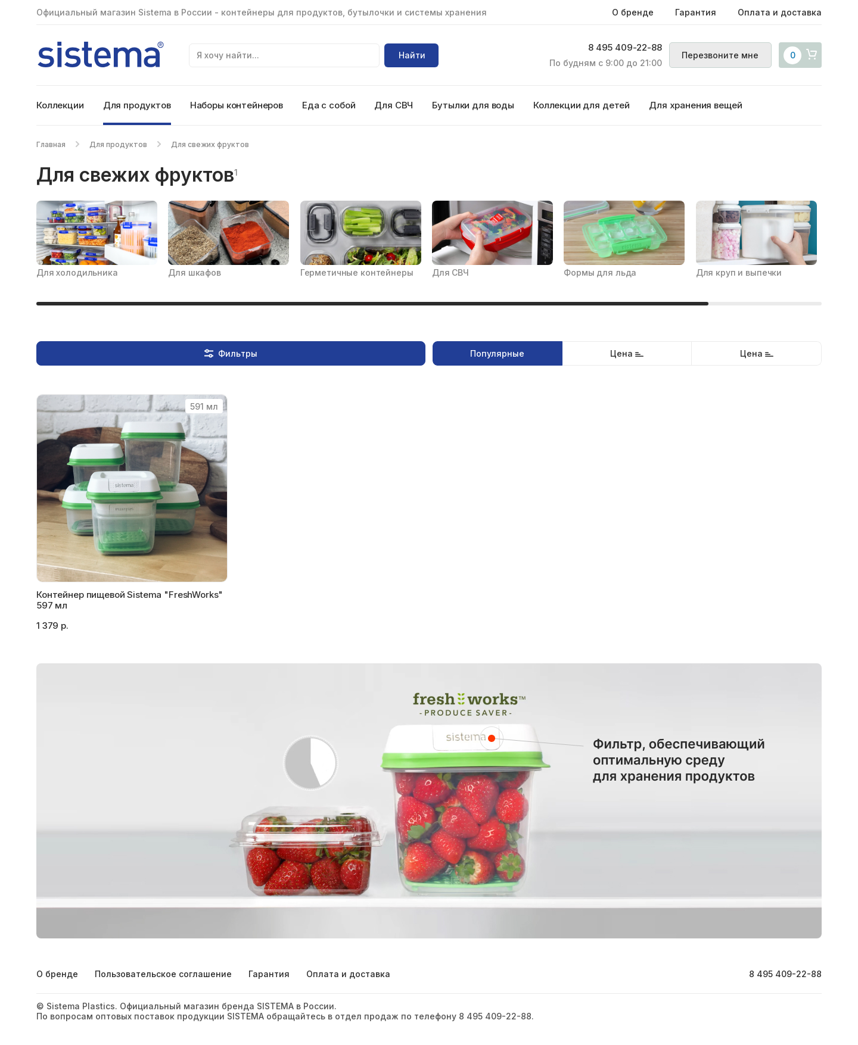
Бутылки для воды (473, 105)
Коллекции (60, 105)
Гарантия (695, 12)
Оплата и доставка (780, 12)
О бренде (633, 12)
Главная (51, 144)
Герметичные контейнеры (357, 272)
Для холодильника (77, 272)
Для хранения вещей (695, 105)
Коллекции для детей (581, 105)
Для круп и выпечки (739, 272)
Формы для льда (600, 272)
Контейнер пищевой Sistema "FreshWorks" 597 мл (129, 600)
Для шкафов (194, 272)
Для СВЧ (393, 105)
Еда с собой (328, 105)
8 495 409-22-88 (621, 48)
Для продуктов (137, 105)
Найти (412, 55)
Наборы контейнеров (236, 105)
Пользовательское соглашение (163, 974)
